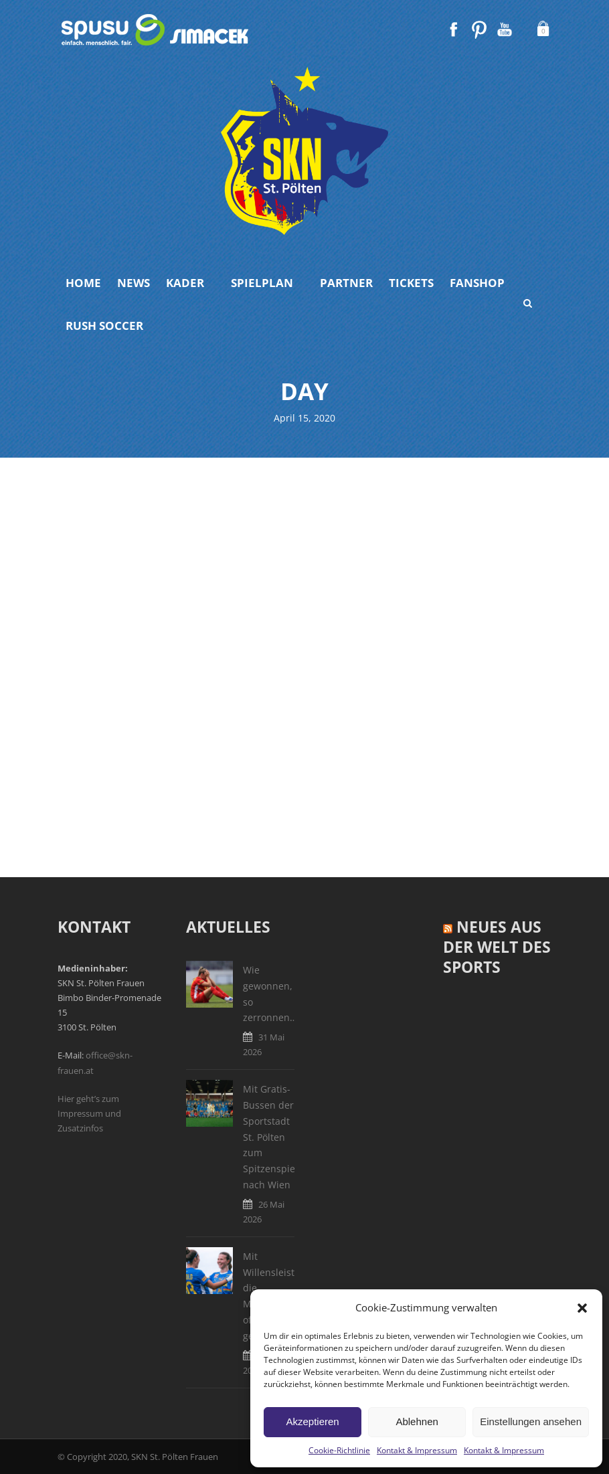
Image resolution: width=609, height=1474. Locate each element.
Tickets (411, 282)
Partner (346, 282)
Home (83, 282)
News (133, 282)
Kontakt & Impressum (417, 1450)
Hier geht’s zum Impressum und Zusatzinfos (89, 1113)
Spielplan (262, 282)
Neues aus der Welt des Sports (497, 947)
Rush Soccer (104, 325)
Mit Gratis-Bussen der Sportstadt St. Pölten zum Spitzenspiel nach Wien (270, 1137)
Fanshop (477, 282)
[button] (582, 1308)
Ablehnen (417, 1421)
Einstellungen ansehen (531, 1421)
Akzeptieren (312, 1421)
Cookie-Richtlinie (339, 1450)
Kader (185, 282)
